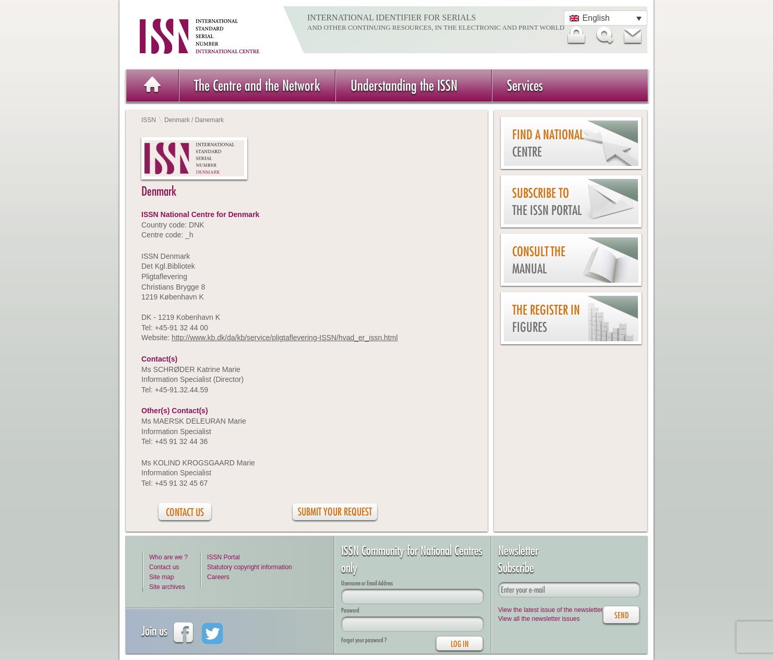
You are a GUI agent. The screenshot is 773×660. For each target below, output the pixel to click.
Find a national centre (548, 143)
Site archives (167, 587)
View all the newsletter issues (539, 618)
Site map (161, 577)
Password (350, 610)
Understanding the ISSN (404, 85)
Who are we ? (168, 557)
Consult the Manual (538, 260)
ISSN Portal (223, 557)
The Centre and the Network (257, 85)
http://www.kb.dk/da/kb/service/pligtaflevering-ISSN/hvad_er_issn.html (284, 337)
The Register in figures (546, 318)
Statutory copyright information (249, 567)
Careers (218, 577)
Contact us (164, 567)
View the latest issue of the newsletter (550, 610)
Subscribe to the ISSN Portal (547, 202)
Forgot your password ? (363, 640)
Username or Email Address (367, 583)
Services (525, 85)
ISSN (148, 120)
